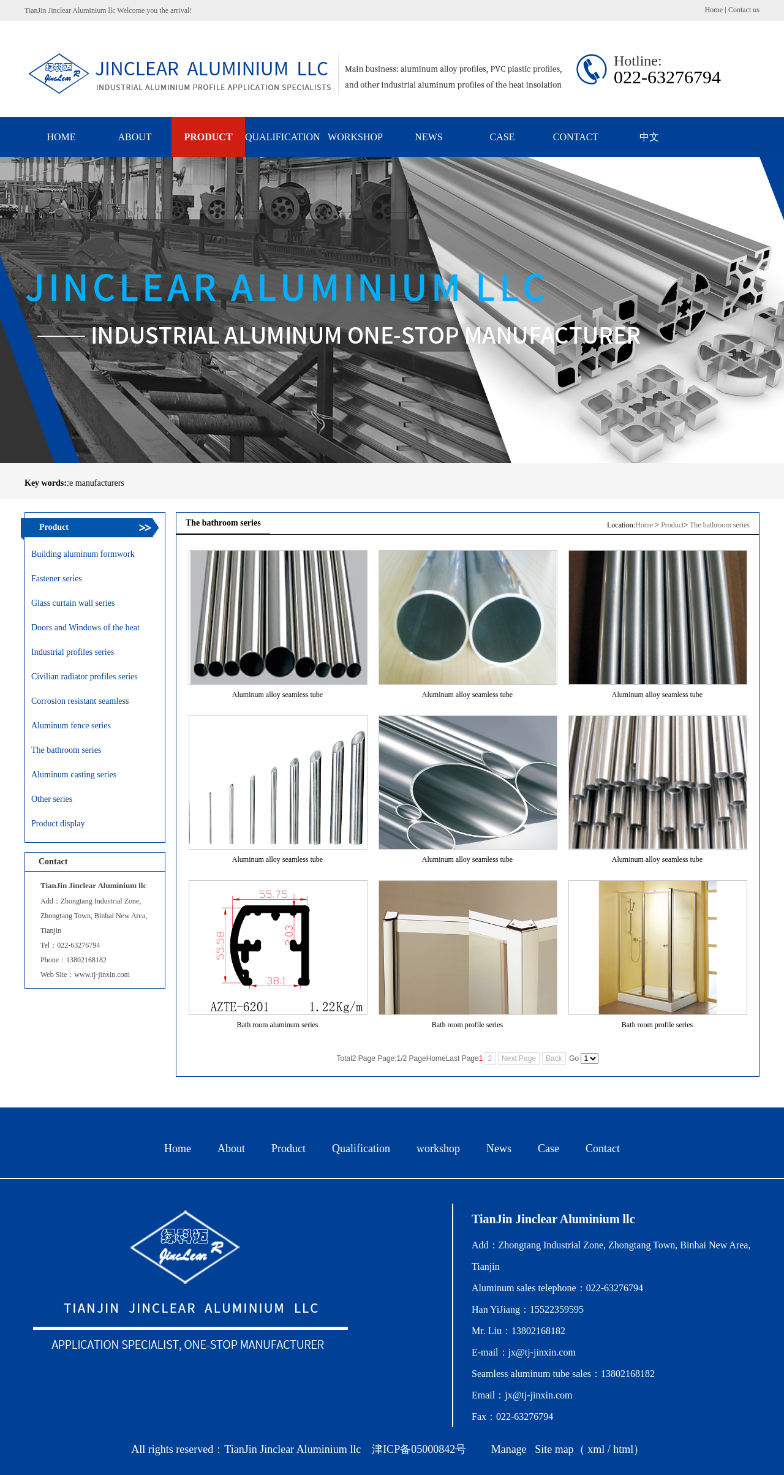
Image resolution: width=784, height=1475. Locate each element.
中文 (649, 137)
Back (554, 1058)
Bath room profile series (467, 1024)
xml (596, 1449)
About (231, 1148)
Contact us (744, 10)
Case (548, 1148)
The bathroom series (720, 525)
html (623, 1449)
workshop (438, 1148)
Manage (509, 1449)
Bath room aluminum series (277, 1024)
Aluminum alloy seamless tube (277, 694)
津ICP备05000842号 (419, 1449)
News (498, 1148)
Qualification (361, 1148)
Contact (603, 1148)
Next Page (519, 1058)
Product (672, 525)
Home (714, 10)
